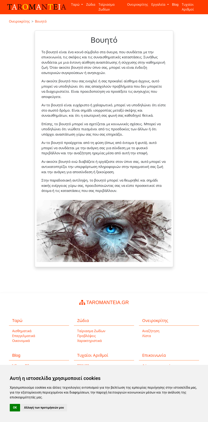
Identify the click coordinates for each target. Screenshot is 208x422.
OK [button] (15, 407)
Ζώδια (90, 4)
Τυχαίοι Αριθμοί (188, 7)
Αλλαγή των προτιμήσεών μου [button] (44, 407)
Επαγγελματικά (23, 336)
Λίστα (146, 336)
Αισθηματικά (21, 331)
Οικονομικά (21, 341)
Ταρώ (75, 4)
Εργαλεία (158, 4)
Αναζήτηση (150, 331)
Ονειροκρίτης (137, 4)
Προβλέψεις (86, 336)
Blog (175, 4)
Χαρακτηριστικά (89, 341)
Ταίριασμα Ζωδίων (107, 7)
